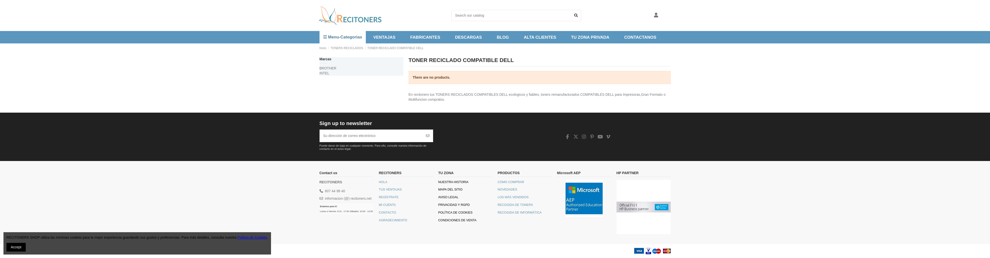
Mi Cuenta (387, 205)
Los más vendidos (513, 197)
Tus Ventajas (390, 189)
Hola (383, 182)
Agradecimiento (393, 220)
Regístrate (389, 197)
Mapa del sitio (450, 189)
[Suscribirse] (427, 136)
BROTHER (328, 68)
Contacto (387, 212)
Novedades (507, 189)
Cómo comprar (511, 182)
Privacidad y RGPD (454, 205)
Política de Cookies (455, 212)
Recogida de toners (515, 205)
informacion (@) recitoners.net (348, 198)
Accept (16, 247)
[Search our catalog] (576, 15)
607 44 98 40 (335, 191)
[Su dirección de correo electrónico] (371, 136)
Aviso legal (448, 197)
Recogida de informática (520, 212)
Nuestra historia (453, 182)
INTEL (324, 73)
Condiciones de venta (457, 220)
